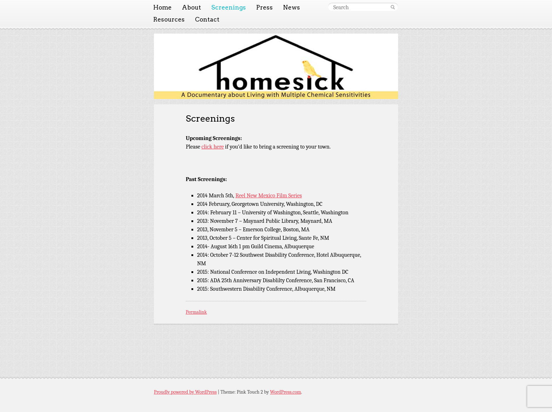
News (291, 7)
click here (212, 147)
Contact (207, 19)
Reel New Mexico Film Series (268, 195)
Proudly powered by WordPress (185, 392)
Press (264, 7)
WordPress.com (285, 392)
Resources (169, 19)
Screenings (228, 7)
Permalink (196, 312)
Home (162, 7)
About (191, 7)
